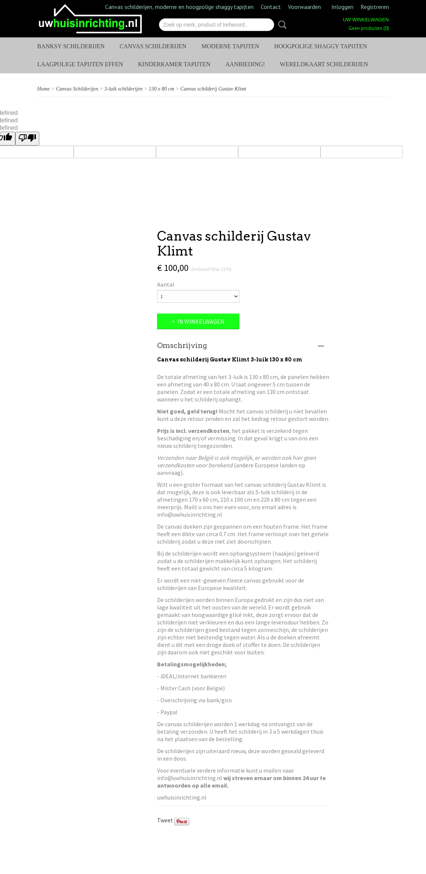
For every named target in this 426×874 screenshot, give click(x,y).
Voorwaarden (304, 6)
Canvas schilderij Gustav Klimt (213, 89)
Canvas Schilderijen (153, 46)
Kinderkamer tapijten (174, 64)
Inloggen (342, 6)
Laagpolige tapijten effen (80, 64)
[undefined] (27, 139)
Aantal (165, 284)
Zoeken (280, 24)
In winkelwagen (200, 321)
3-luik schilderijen (123, 89)
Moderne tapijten (230, 46)
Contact (271, 6)
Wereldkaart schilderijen (324, 64)
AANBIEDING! (245, 64)
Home (43, 89)
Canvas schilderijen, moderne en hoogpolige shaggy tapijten (179, 6)
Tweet (165, 820)
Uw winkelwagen (366, 19)
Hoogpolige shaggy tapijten (320, 46)
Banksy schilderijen (71, 46)
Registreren (375, 6)
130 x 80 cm (161, 89)
